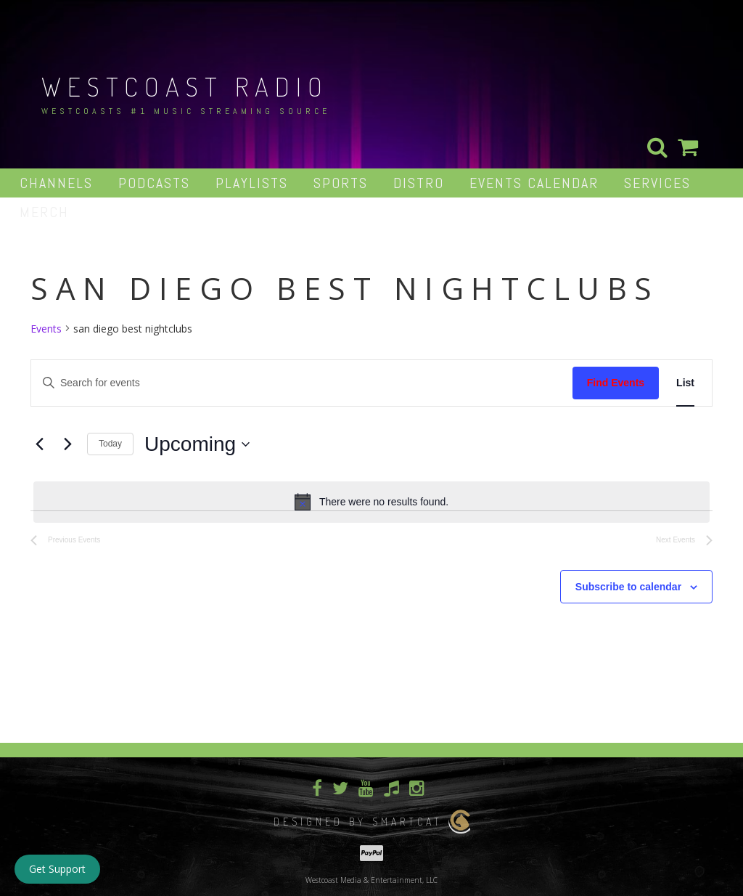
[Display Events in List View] (685, 383)
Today (110, 444)
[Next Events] (67, 444)
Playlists (251, 183)
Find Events (615, 382)
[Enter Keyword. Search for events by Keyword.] (301, 383)
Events (46, 328)
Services (657, 183)
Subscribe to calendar (628, 586)
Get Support (57, 869)
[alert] (371, 501)
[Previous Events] (39, 444)
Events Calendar (534, 183)
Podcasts (154, 183)
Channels (56, 183)
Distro (418, 183)
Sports (340, 183)
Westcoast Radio (185, 86)
